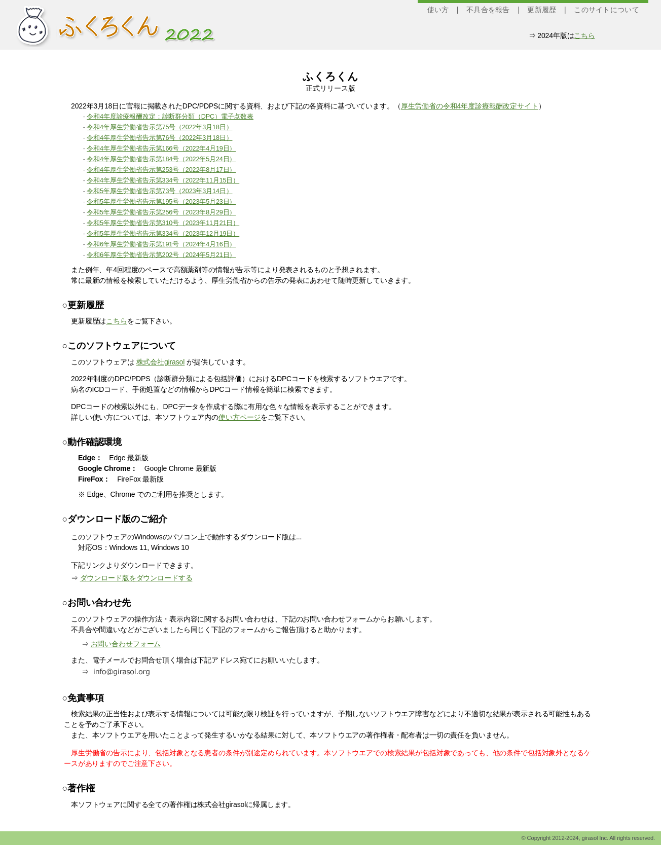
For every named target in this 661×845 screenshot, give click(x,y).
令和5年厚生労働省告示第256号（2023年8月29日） (161, 212)
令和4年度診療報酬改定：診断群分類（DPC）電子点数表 (170, 116)
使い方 (438, 10)
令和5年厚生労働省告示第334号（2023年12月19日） (163, 233)
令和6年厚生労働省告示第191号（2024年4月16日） (161, 244)
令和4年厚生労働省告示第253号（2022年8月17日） (161, 169)
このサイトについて (606, 10)
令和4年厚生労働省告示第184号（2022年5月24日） (161, 159)
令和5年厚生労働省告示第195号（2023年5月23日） (161, 201)
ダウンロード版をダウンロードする (136, 578)
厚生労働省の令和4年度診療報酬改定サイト (469, 106)
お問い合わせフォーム (126, 644)
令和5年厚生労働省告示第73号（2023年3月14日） (159, 191)
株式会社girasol (160, 362)
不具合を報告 (488, 10)
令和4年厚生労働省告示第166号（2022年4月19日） (161, 148)
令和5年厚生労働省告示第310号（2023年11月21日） (163, 223)
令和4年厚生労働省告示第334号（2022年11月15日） (163, 180)
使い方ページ (239, 417)
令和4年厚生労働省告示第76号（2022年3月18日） (159, 137)
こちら (584, 35)
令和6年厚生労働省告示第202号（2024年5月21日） (161, 255)
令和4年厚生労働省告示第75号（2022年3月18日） (159, 127)
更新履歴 (541, 10)
